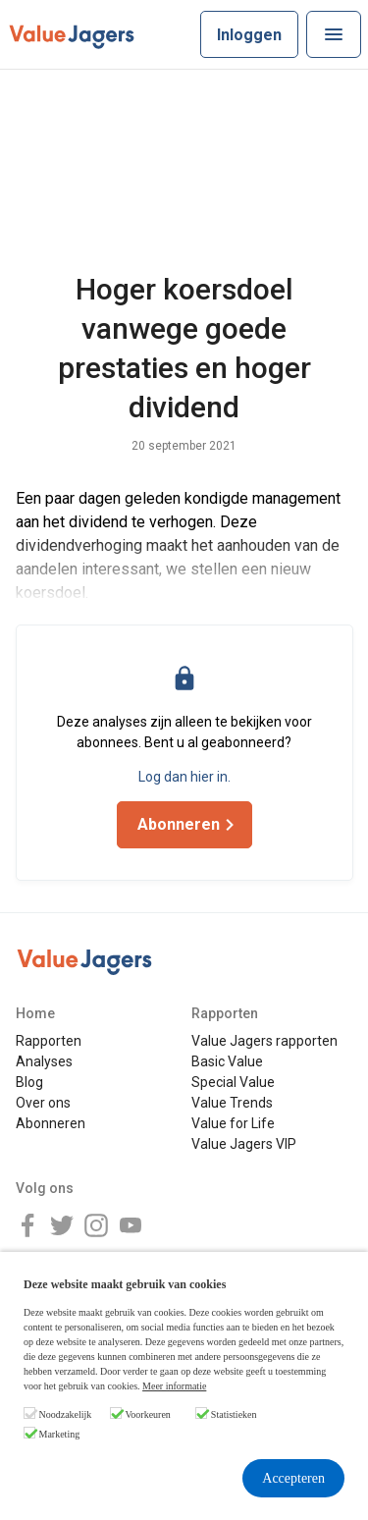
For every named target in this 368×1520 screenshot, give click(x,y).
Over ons (43, 1103)
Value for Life (233, 1123)
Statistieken (234, 1414)
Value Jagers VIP (243, 1144)
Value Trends (232, 1103)
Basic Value (227, 1061)
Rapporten (48, 1041)
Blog (29, 1082)
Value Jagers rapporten (264, 1041)
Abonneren (50, 1123)
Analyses (44, 1061)
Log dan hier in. (184, 777)
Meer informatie (174, 1386)
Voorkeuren (147, 1414)
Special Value (233, 1082)
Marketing (59, 1434)
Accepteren (293, 1478)
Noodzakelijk (65, 1414)
